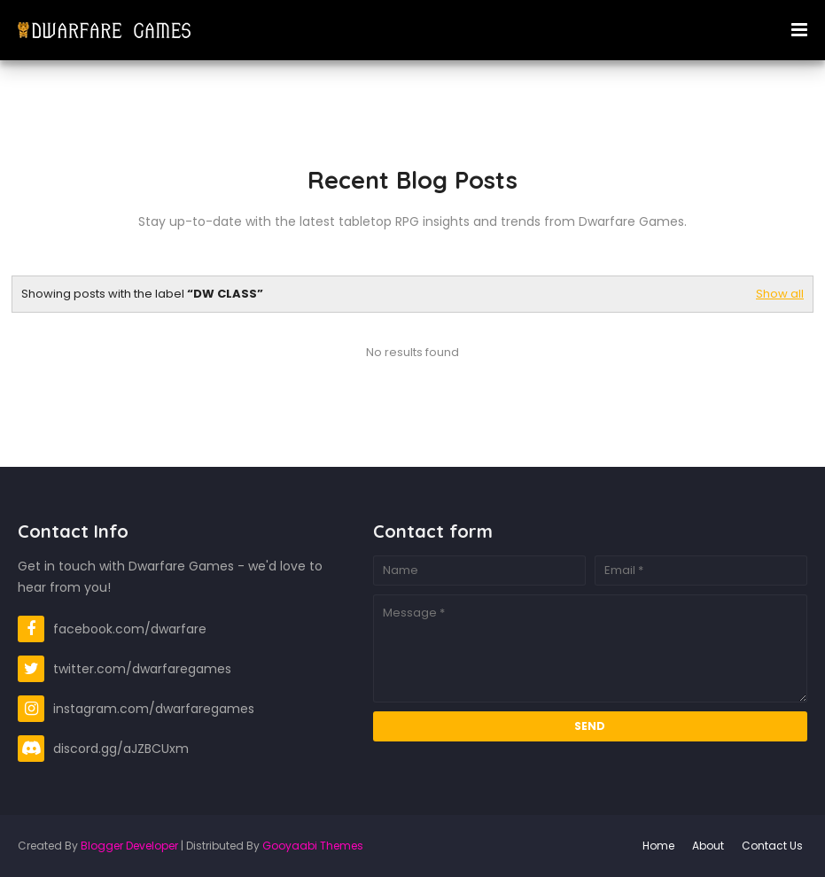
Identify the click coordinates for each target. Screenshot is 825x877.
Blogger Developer (129, 845)
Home (658, 845)
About (708, 845)
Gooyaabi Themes (312, 845)
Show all (780, 293)
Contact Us (772, 845)
